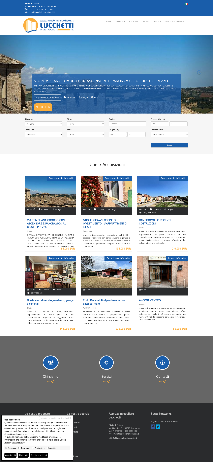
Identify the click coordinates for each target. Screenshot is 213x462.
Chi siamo (133, 21)
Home (108, 21)
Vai (50, 381)
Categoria (29, 129)
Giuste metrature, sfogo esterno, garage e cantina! (50, 302)
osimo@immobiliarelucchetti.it (41, 12)
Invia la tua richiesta (174, 21)
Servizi (146, 21)
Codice (112, 119)
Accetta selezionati (39, 455)
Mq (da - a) (114, 129)
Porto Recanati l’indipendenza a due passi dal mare (104, 302)
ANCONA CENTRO (150, 300)
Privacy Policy (18, 443)
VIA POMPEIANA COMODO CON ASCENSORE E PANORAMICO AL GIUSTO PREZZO (46, 223)
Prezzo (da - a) (158, 119)
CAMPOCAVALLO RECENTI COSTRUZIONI (155, 222)
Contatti (157, 21)
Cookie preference (38, 440)
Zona (69, 129)
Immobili (120, 21)
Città (69, 119)
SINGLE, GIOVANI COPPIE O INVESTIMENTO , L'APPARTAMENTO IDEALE (104, 223)
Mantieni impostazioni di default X (56, 418)
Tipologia (29, 119)
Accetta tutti (10, 455)
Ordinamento (157, 129)
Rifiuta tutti (23, 455)
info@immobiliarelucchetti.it (124, 438)
